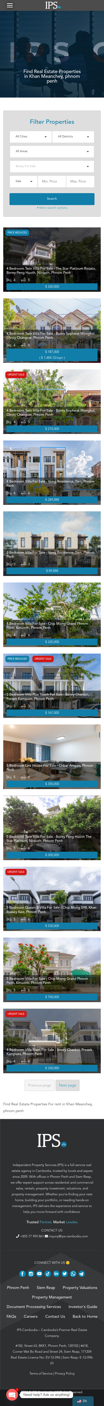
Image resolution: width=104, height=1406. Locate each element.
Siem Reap (83, 1177)
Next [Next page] (67, 1085)
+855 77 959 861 (30, 1236)
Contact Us (55, 1317)
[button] (9, 5)
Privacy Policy (65, 1373)
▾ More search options (52, 208)
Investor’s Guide (83, 1307)
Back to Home (85, 1317)
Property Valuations (80, 1288)
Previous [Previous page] (39, 1085)
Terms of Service (41, 1373)
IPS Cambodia (27, 1330)
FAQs (11, 1317)
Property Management (52, 1297)
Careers (31, 1317)
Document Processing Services (34, 1307)
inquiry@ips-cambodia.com (66, 1236)
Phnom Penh (59, 1177)
